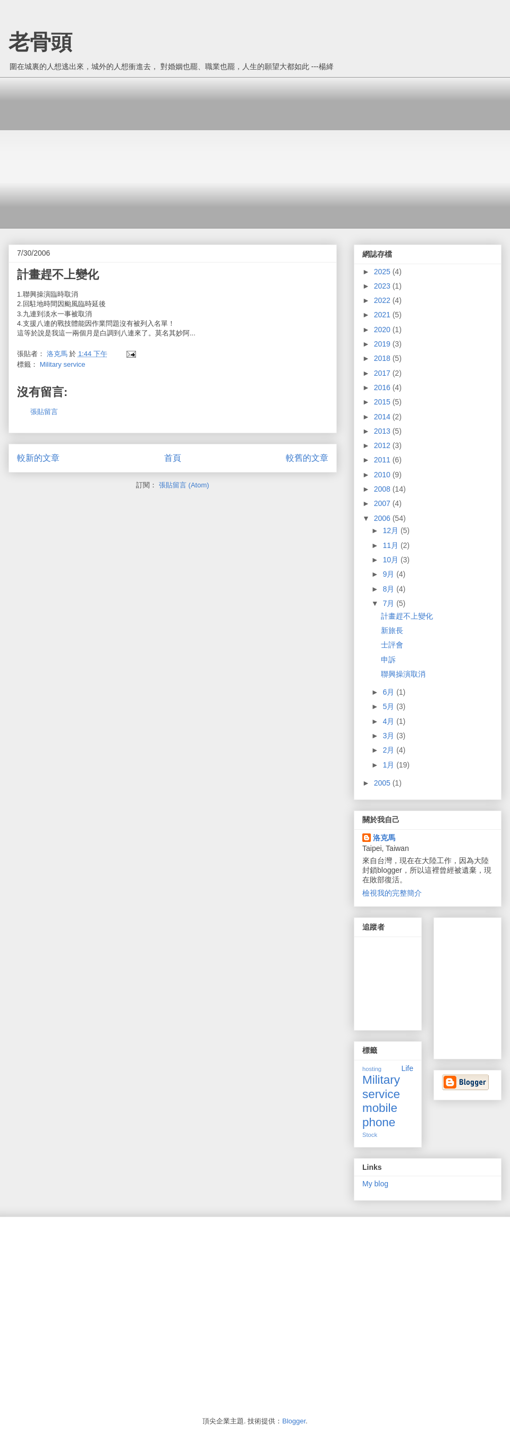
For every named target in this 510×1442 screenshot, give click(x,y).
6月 (389, 692)
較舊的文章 (307, 457)
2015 (383, 402)
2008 (383, 489)
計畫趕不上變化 (407, 616)
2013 (383, 431)
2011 (383, 460)
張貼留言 (44, 412)
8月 (389, 589)
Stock (369, 1135)
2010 (383, 474)
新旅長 (392, 630)
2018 (383, 358)
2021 (383, 314)
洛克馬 (384, 837)
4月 (389, 721)
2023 (383, 286)
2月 (389, 750)
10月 (391, 559)
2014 (383, 416)
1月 (389, 765)
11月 (391, 545)
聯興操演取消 (403, 674)
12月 (391, 530)
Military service (63, 364)
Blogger (293, 1421)
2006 (383, 518)
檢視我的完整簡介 (392, 893)
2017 (383, 373)
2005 (383, 783)
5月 (389, 706)
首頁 (172, 457)
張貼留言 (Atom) (184, 485)
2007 (383, 503)
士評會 (392, 644)
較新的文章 (38, 457)
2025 (383, 271)
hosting (371, 1069)
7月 (389, 603)
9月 (389, 574)
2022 (383, 300)
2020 (383, 329)
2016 (383, 387)
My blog (375, 1183)
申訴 (388, 659)
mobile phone (379, 1115)
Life (407, 1068)
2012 (383, 445)
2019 (383, 344)
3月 (389, 735)
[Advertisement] (142, 151)
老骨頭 (40, 42)
